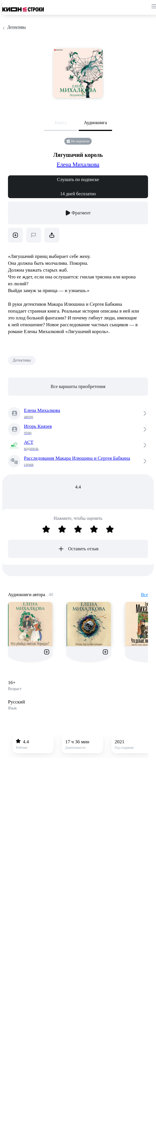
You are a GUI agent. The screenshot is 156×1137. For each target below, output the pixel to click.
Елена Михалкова (78, 164)
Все (144, 594)
